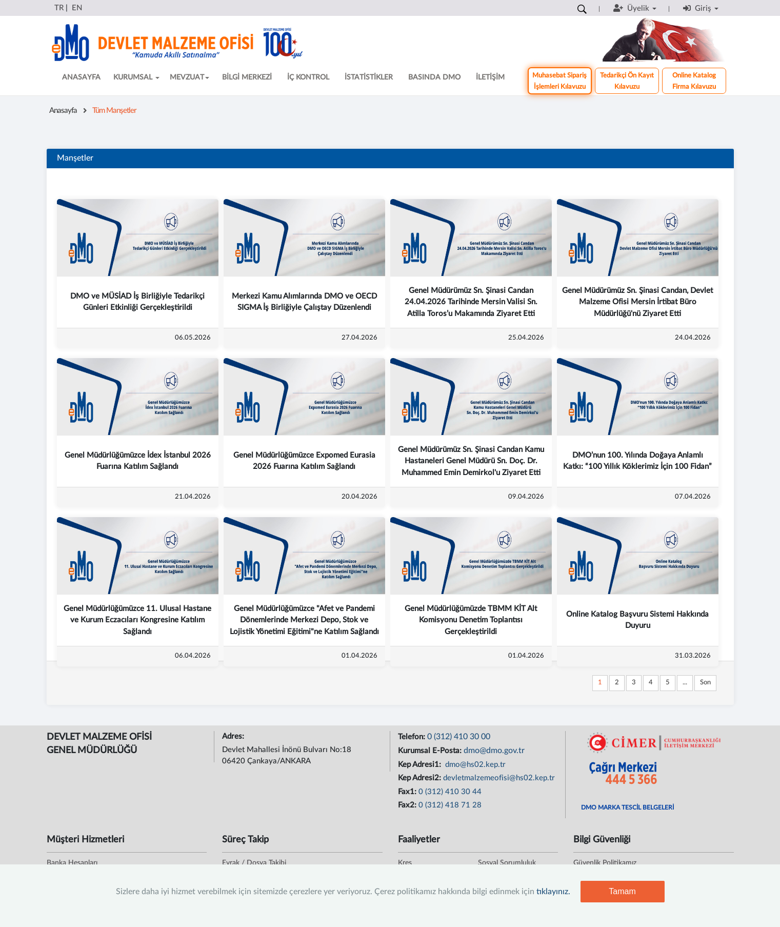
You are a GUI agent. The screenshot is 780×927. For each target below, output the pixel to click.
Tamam (622, 891)
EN (77, 8)
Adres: (234, 736)
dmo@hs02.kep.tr (474, 764)
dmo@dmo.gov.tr (494, 750)
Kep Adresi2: (420, 778)
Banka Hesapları (72, 862)
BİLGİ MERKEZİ (247, 77)
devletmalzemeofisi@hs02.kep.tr (499, 778)
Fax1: (408, 792)
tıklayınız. (553, 891)
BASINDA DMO (434, 77)
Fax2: (408, 805)
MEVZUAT (189, 77)
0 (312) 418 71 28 (450, 805)
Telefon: (412, 737)
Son (705, 682)
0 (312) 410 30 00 (458, 737)
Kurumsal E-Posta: (431, 751)
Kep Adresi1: (420, 764)
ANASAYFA (81, 77)
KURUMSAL (136, 77)
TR (59, 8)
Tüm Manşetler (114, 110)
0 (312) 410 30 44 (450, 792)
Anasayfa (63, 110)
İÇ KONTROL (308, 77)
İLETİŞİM (490, 77)
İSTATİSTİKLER (369, 77)
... (685, 682)
